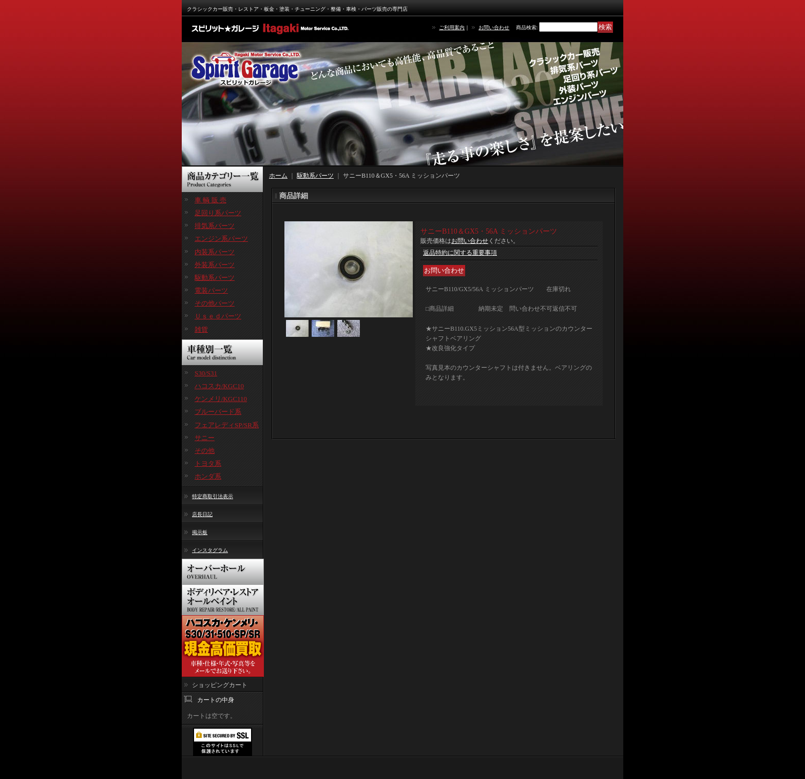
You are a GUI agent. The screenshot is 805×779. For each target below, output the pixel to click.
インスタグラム (210, 550)
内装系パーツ (215, 252)
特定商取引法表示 (212, 496)
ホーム (278, 175)
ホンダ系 (208, 476)
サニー (205, 438)
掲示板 (199, 532)
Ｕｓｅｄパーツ (218, 316)
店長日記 (202, 514)
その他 (205, 450)
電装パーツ (211, 290)
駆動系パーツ (215, 277)
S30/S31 (206, 373)
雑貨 (201, 329)
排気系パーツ (215, 226)
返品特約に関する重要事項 (460, 252)
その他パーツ (215, 303)
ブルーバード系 (218, 411)
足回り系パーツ (218, 213)
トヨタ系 (208, 463)
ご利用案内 (452, 27)
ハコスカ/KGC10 (219, 386)
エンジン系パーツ (221, 238)
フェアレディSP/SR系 (227, 425)
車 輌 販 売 (210, 200)
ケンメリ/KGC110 (221, 399)
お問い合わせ (493, 27)
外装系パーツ (215, 265)
